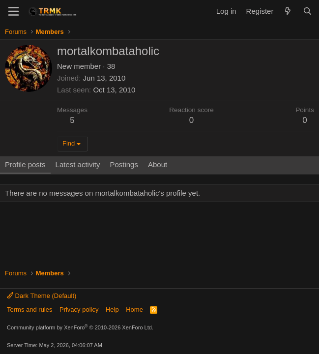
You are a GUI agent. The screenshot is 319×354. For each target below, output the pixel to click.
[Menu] (13, 11)
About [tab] (157, 164)
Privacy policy (78, 309)
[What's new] (287, 11)
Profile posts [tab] (25, 164)
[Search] (307, 11)
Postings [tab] (124, 164)
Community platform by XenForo (80, 327)
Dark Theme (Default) (41, 295)
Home (134, 309)
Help (112, 309)
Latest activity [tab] (78, 164)
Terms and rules (29, 309)
